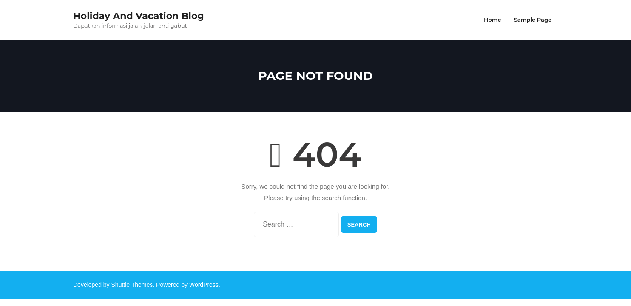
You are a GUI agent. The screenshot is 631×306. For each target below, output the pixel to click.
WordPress (204, 284)
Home (492, 19)
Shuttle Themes (132, 284)
